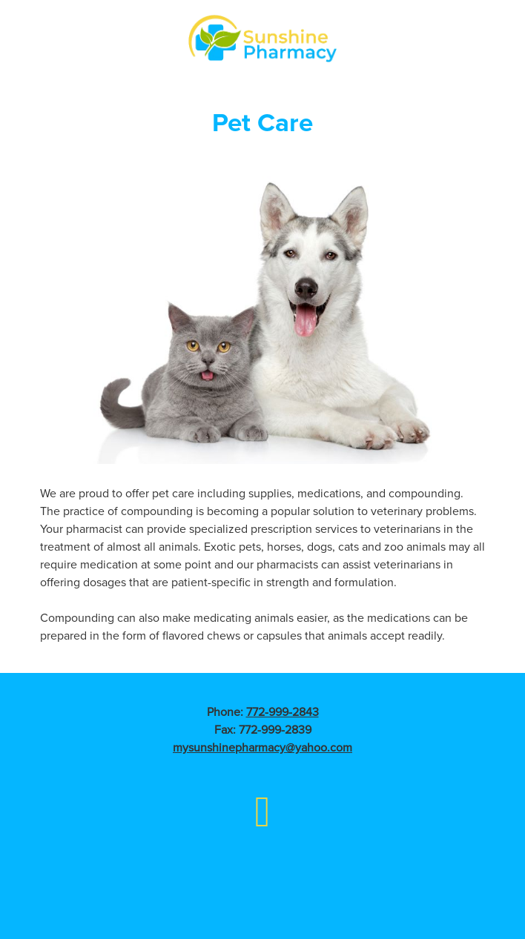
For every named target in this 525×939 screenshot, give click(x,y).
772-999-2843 (282, 711)
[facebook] (263, 810)
